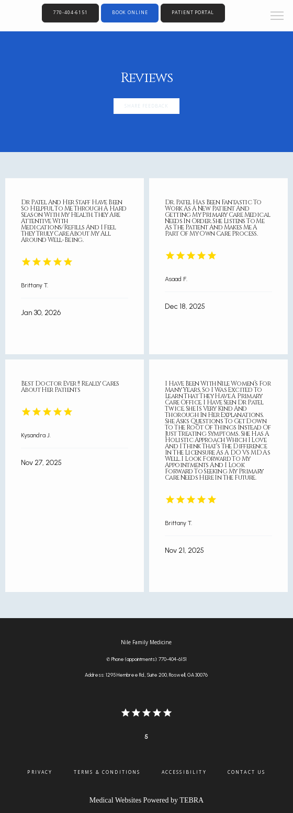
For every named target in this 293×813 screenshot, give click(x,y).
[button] (277, 16)
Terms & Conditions (107, 772)
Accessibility (184, 772)
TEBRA (191, 800)
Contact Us (247, 772)
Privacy (39, 772)
